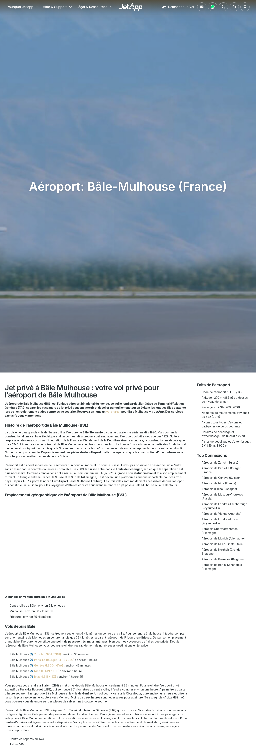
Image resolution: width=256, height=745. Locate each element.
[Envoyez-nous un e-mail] (201, 6)
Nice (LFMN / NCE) (46, 671)
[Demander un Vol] (178, 6)
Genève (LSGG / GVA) (48, 665)
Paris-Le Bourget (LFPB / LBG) (54, 660)
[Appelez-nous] (223, 6)
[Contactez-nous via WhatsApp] (212, 6)
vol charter (113, 411)
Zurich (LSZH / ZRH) (47, 654)
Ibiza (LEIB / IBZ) (45, 676)
